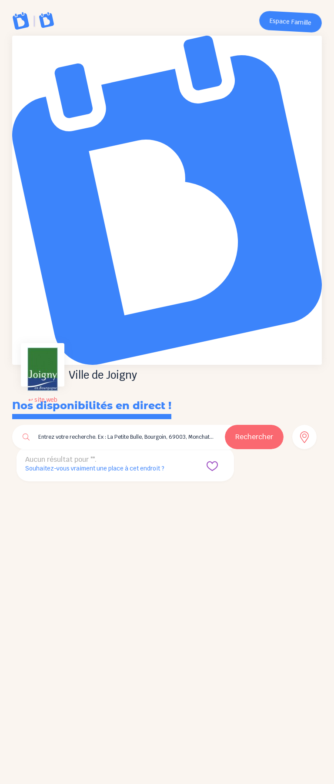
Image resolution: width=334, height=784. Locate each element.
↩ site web (42, 400)
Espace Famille (291, 22)
